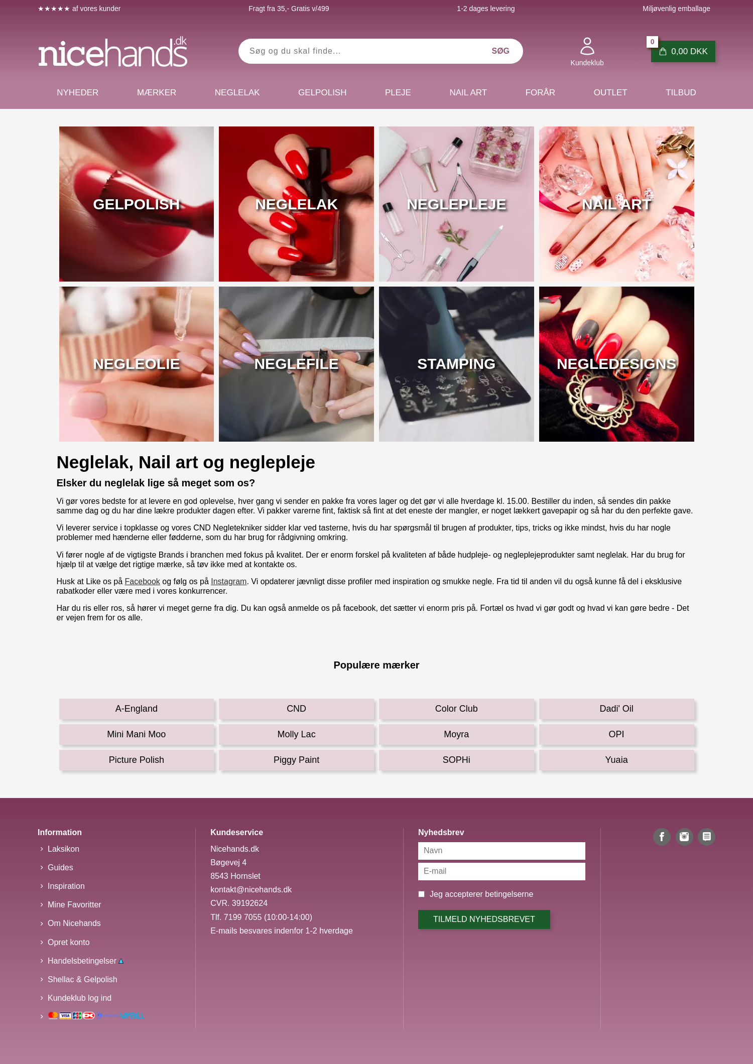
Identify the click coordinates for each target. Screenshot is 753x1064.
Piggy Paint (296, 760)
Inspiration (66, 886)
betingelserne (509, 894)
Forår (541, 92)
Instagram (228, 581)
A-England (136, 709)
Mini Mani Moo (136, 734)
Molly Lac (297, 734)
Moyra (456, 734)
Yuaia (616, 760)
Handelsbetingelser (85, 961)
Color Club (456, 709)
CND (296, 709)
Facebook (142, 581)
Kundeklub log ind (79, 998)
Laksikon (63, 849)
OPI (616, 734)
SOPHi (456, 760)
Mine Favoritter (74, 904)
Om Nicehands (74, 923)
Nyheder (77, 92)
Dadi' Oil (616, 709)
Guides (60, 867)
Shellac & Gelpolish (82, 979)
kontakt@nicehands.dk (251, 889)
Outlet (611, 92)
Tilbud (681, 92)
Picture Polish (136, 760)
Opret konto (69, 942)
